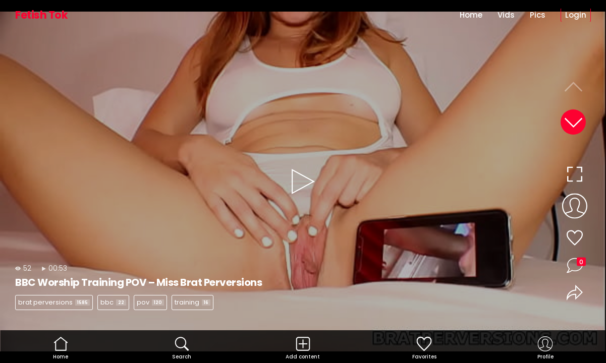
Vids (506, 15)
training (192, 302)
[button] (573, 122)
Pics (537, 15)
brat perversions (54, 302)
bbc (113, 302)
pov (150, 302)
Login (575, 15)
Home (471, 15)
